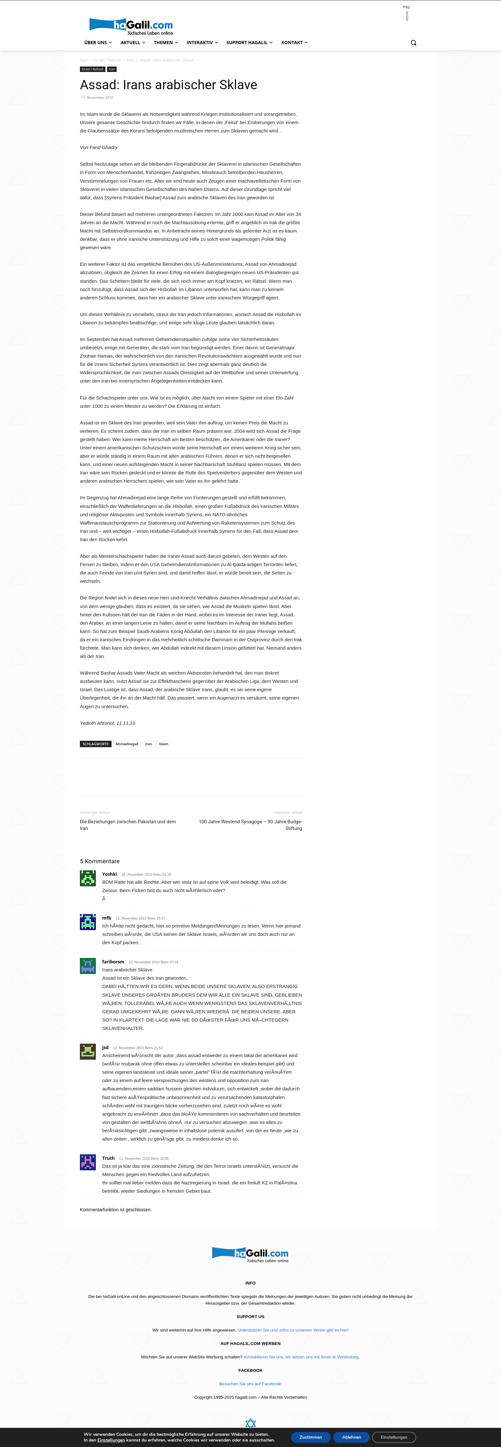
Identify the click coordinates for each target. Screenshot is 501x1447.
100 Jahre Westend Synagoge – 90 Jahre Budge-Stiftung (250, 825)
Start (84, 60)
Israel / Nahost (107, 60)
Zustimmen (308, 1437)
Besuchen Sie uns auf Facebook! (250, 1383)
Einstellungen (107, 1440)
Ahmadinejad (127, 743)
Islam (163, 743)
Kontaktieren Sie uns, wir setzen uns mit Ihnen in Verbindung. (302, 1357)
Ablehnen (351, 1437)
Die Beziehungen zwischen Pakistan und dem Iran (128, 825)
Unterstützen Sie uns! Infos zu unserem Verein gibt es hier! (293, 1330)
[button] (413, 42)
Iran (130, 60)
